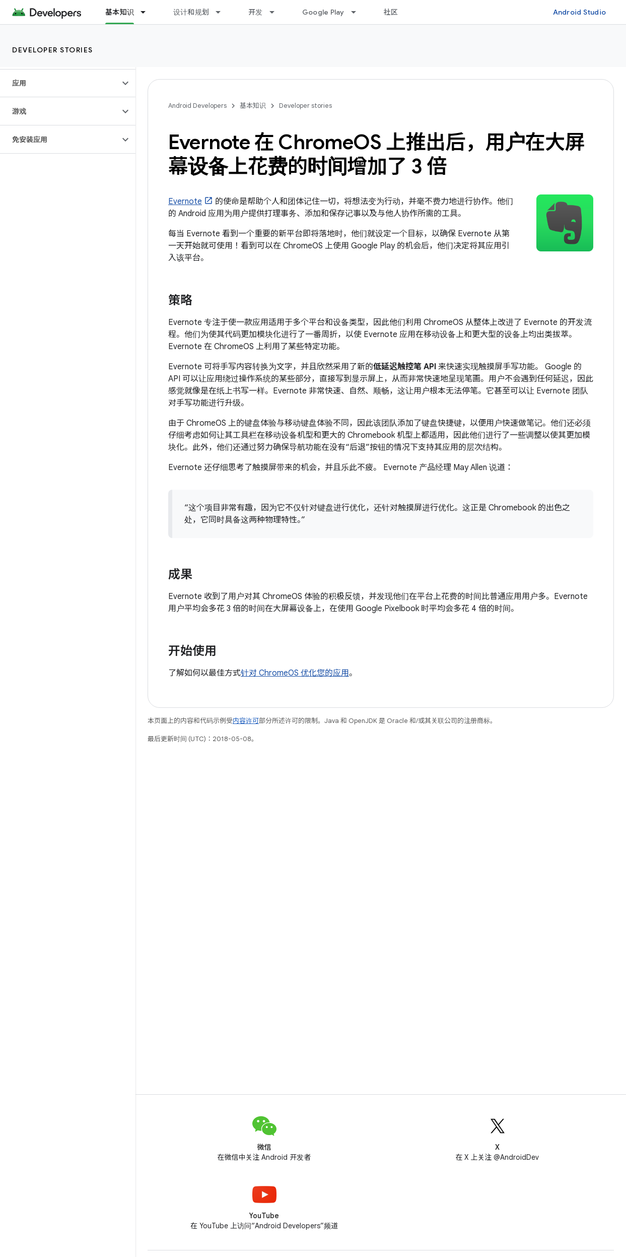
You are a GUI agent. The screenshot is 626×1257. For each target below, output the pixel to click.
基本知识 (253, 105)
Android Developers (197, 105)
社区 (391, 12)
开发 (255, 12)
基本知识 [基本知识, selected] (119, 12)
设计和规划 (191, 12)
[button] (59, 83)
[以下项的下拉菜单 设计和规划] (222, 12)
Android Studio (579, 12)
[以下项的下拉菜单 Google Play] (358, 12)
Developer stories (52, 49)
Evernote (185, 201)
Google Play (323, 12)
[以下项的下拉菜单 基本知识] (147, 12)
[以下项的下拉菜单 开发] (276, 12)
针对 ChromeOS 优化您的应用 (295, 673)
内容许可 (246, 720)
